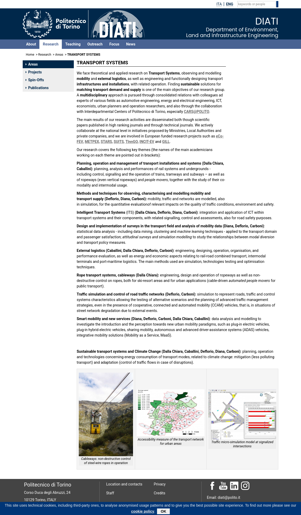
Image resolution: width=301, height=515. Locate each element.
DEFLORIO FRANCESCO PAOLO (252, 164)
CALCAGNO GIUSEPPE (251, 190)
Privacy (160, 484)
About (31, 44)
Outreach (95, 44)
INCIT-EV (147, 142)
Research (50, 44)
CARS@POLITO (196, 111)
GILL (166, 142)
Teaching (73, 44)
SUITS (119, 142)
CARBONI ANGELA (248, 148)
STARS (106, 142)
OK (163, 512)
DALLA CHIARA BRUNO (251, 155)
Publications (37, 88)
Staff (110, 493)
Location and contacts (124, 484)
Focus (114, 44)
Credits (159, 493)
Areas (59, 54)
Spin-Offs (35, 80)
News (130, 44)
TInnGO (131, 142)
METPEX (92, 142)
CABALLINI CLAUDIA (249, 141)
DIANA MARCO (245, 174)
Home (30, 54)
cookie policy (142, 512)
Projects (34, 72)
